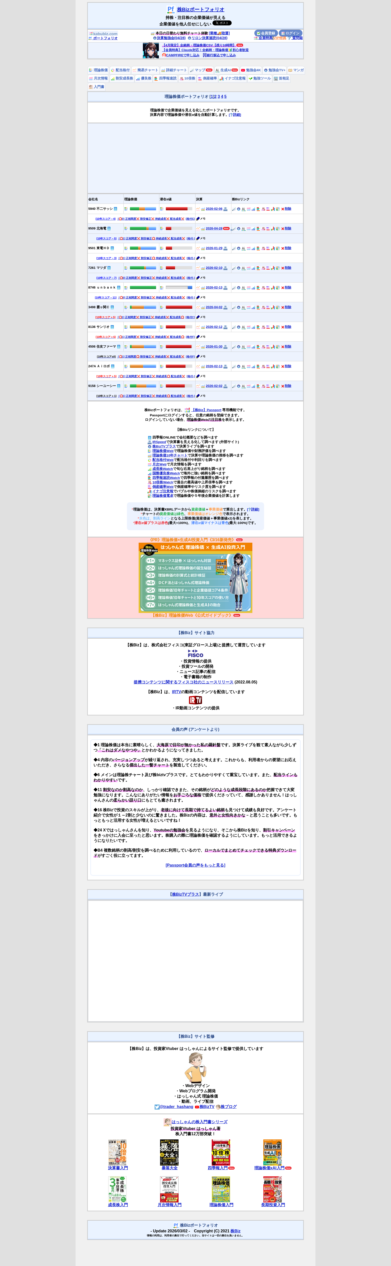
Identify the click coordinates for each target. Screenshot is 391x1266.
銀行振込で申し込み (219, 55)
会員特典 (263, 38)
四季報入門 (218, 1168)
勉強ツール (260, 78)
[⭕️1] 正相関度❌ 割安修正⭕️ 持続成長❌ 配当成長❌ (151, 238)
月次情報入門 (170, 1205)
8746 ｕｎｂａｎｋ (102, 287)
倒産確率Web (162, 487)
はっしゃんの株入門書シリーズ (195, 1122)
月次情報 (98, 78)
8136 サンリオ (98, 327)
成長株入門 (118, 1205)
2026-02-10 (214, 268)
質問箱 (295, 38)
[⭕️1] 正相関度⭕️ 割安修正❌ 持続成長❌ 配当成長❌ (150, 356)
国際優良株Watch (166, 473)
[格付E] (190, 218)
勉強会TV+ (275, 70)
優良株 (143, 78)
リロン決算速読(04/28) (207, 38)
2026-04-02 (214, 307)
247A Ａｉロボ (99, 366)
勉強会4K (251, 70)
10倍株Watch (162, 482)
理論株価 (98, 70)
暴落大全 (170, 1168)
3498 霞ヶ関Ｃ (98, 307)
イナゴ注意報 (233, 78)
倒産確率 (207, 78)
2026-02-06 (214, 209)
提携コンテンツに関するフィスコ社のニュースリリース (183, 682)
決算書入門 (118, 1168)
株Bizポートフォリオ (200, 9)
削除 (286, 209)
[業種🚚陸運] (219, 33)
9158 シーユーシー (102, 386)
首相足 (281, 78)
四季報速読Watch (166, 478)
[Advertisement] (195, 158)
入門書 (96, 87)
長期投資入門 (273, 1205)
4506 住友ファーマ (102, 346)
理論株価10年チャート (170, 455)
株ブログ (226, 1107)
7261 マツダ (97, 268)
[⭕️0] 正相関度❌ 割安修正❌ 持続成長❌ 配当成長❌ (150, 218)
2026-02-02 (214, 386)
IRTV (176, 692)
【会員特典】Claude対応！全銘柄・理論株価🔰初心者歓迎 (205, 50)
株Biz (235, 1231)
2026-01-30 (214, 346)
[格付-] (191, 238)
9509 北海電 (97, 228)
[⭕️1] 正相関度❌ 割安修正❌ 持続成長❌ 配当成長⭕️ (150, 317)
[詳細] (235, 115)
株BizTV (204, 1107)
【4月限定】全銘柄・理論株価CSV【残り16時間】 (199, 45)
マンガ (296, 70)
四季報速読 (165, 78)
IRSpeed (159, 442)
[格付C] (190, 317)
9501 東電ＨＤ (98, 248)
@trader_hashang (174, 1107)
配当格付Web (162, 460)
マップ (197, 70)
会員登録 (266, 33)
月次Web (159, 464)
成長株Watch (162, 469)
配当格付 (120, 70)
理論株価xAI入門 (269, 1168)
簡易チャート (145, 70)
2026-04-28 (214, 228)
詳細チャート (174, 70)
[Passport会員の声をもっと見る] (195, 865)
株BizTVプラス (164, 446)
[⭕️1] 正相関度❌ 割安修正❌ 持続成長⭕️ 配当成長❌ (151, 376)
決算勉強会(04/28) (169, 38)
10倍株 (187, 78)
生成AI (223, 70)
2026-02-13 (214, 287)
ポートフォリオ (103, 38)
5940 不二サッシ (100, 209)
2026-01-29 (214, 248)
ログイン (290, 33)
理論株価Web (162, 451)
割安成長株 (122, 78)
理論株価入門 (221, 1205)
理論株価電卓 (162, 496)
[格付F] (190, 336)
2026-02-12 (214, 327)
